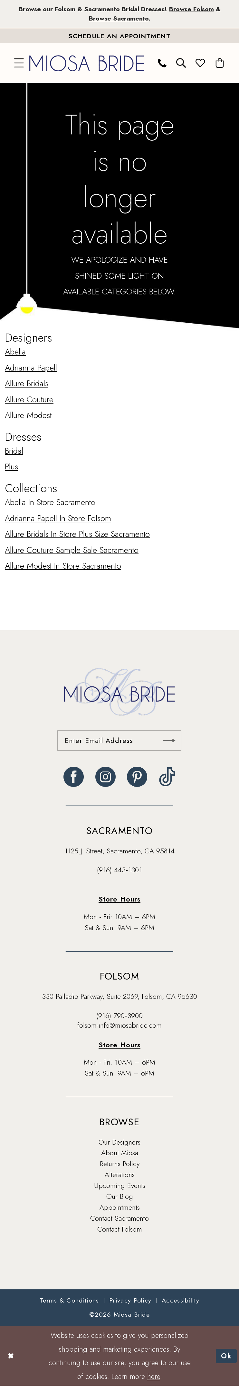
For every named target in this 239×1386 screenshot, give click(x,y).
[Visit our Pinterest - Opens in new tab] (137, 777)
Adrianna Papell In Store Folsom (58, 518)
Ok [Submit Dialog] (226, 1356)
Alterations (120, 1175)
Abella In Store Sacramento (50, 502)
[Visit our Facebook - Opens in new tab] (73, 777)
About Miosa (119, 1153)
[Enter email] (119, 740)
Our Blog (119, 1196)
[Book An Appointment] (119, 35)
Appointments (120, 1207)
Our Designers (119, 1142)
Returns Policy (119, 1164)
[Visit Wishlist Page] (200, 63)
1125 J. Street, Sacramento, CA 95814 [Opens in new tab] (119, 851)
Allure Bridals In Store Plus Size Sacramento (77, 534)
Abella (15, 351)
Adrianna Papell (31, 368)
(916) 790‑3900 (119, 1016)
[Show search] (181, 63)
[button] (19, 63)
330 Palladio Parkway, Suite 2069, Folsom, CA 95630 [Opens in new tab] (119, 996)
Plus (11, 466)
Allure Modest (28, 415)
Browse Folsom (191, 8)
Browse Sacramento (118, 18)
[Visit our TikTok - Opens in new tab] (167, 777)
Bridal (14, 451)
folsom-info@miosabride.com (119, 1025)
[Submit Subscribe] (169, 740)
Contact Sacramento (119, 1218)
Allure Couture (29, 399)
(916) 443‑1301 (119, 870)
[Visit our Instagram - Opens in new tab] (105, 777)
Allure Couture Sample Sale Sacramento (72, 550)
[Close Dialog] (10, 1356)
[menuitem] (19, 63)
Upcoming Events (119, 1185)
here (153, 1376)
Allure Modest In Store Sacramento (63, 566)
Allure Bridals (26, 383)
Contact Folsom (119, 1229)
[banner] (86, 63)
